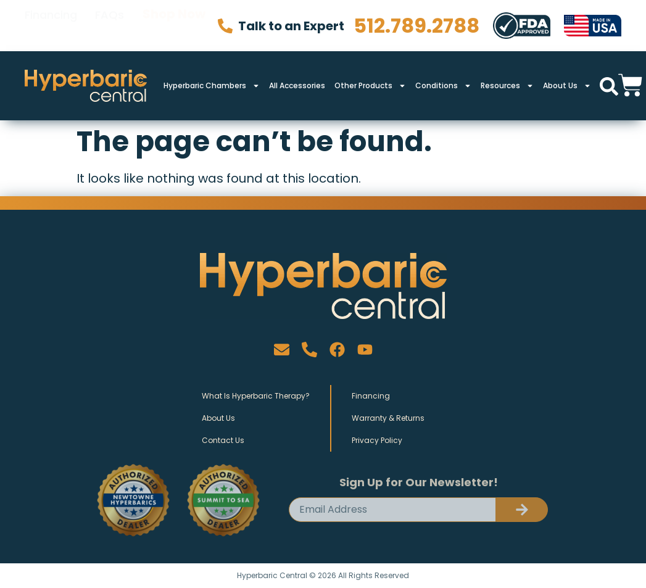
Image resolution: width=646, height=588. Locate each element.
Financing (51, 25)
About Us (567, 86)
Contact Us (223, 440)
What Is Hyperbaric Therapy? (256, 396)
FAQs (109, 25)
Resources (507, 86)
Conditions (443, 86)
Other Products (370, 86)
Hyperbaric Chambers (212, 86)
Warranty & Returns (388, 418)
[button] (609, 86)
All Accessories (297, 85)
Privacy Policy (377, 440)
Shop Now (174, 25)
